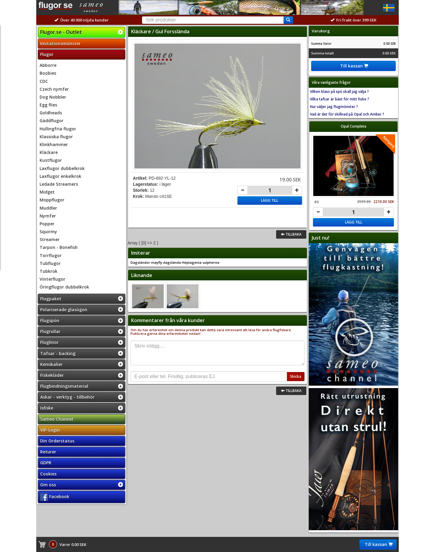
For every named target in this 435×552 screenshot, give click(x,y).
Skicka (295, 376)
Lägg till (269, 200)
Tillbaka (291, 234)
